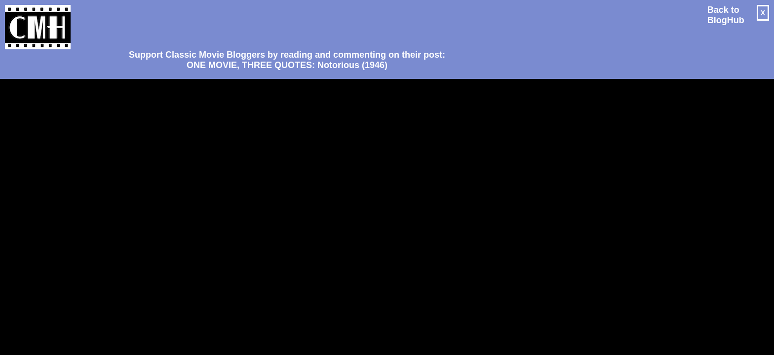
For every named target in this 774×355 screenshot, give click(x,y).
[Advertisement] (283, 22)
